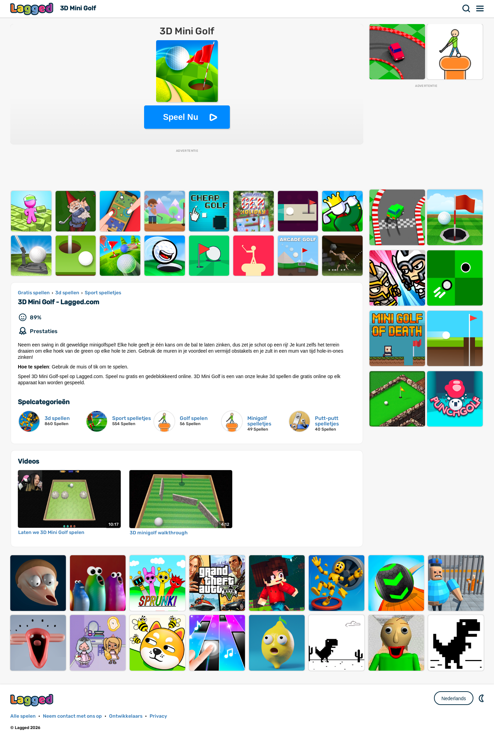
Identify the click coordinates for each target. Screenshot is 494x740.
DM (482, 698)
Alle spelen (23, 716)
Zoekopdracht (466, 8)
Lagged (32, 9)
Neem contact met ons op (72, 716)
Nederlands (454, 698)
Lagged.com (32, 700)
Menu (480, 8)
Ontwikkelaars (125, 716)
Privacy (158, 716)
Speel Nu (180, 117)
